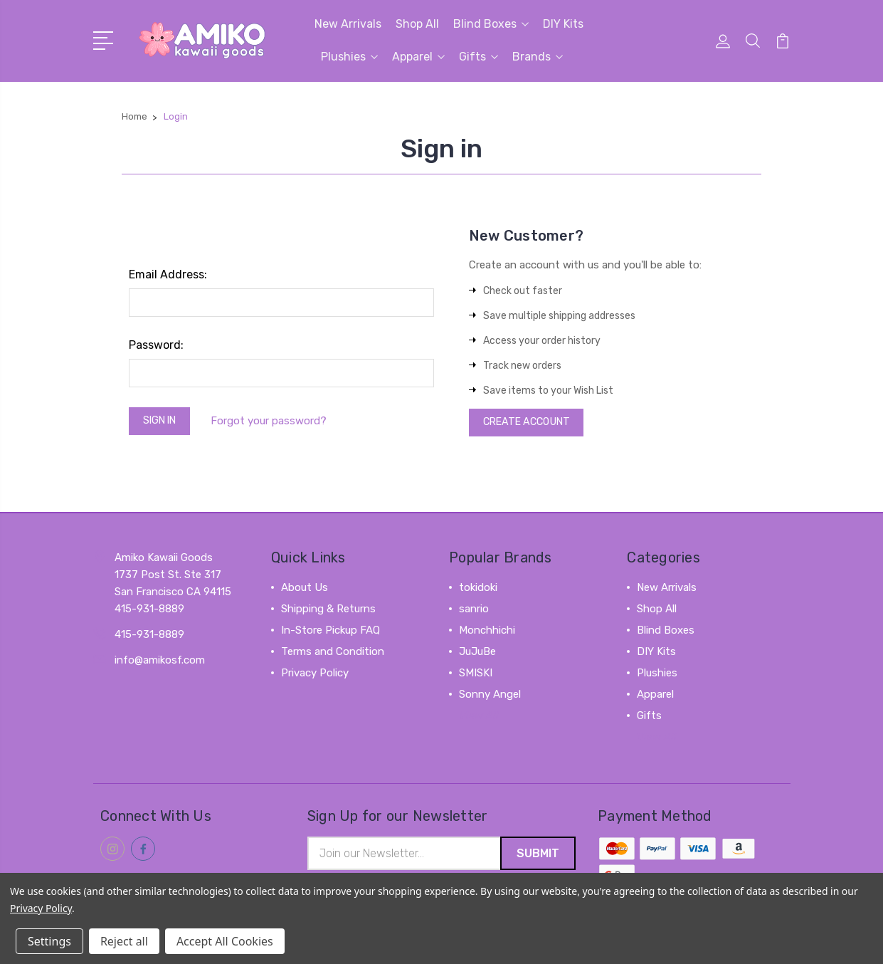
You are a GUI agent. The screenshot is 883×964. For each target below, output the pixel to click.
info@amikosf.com (160, 663)
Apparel (418, 56)
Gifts (478, 56)
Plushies (349, 56)
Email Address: (168, 274)
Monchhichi (487, 633)
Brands (537, 56)
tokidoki (478, 591)
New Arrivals (347, 24)
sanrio (474, 612)
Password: (156, 345)
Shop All (417, 24)
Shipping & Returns (328, 612)
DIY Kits (563, 24)
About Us (304, 591)
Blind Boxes (491, 24)
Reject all (124, 941)
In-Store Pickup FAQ (330, 633)
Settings (49, 941)
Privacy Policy (315, 676)
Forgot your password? (276, 422)
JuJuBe (477, 655)
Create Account (531, 424)
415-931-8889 (149, 638)
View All (479, 719)
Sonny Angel (490, 697)
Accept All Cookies (224, 941)
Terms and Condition (332, 655)
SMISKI (475, 676)
